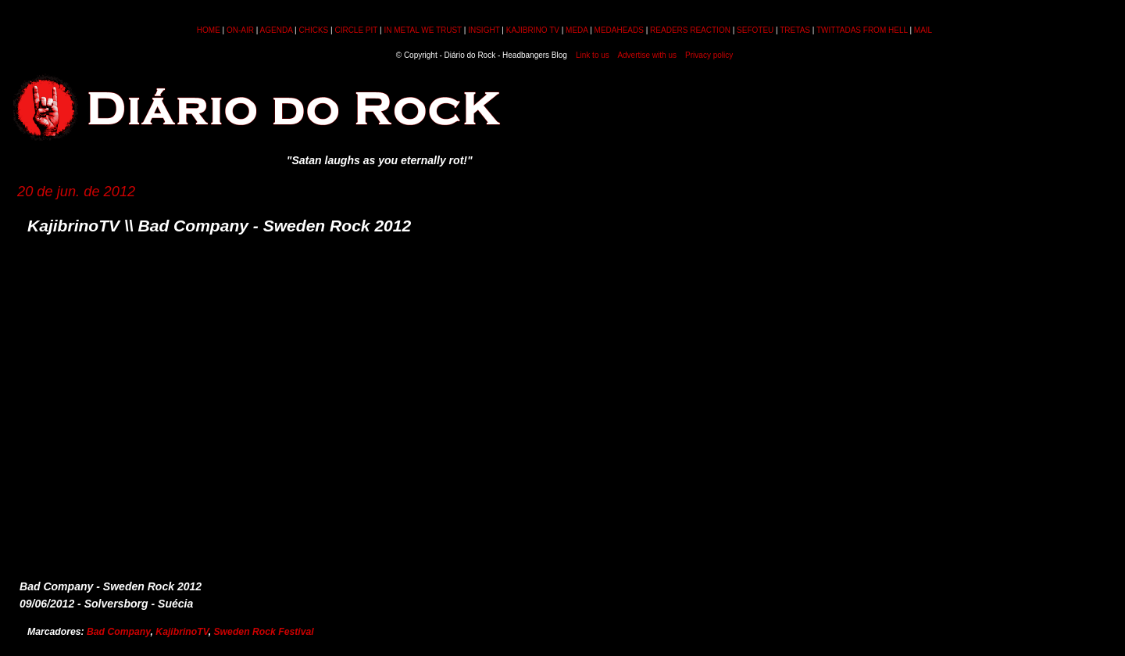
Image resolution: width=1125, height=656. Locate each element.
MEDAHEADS (619, 30)
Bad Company (119, 631)
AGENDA (276, 30)
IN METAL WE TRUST (423, 30)
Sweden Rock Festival (263, 631)
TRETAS (795, 30)
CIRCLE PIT (355, 30)
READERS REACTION (690, 30)
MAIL (923, 30)
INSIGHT (483, 30)
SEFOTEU (755, 30)
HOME (208, 30)
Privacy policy (709, 55)
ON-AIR (240, 30)
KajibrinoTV (181, 631)
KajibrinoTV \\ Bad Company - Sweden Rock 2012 (219, 226)
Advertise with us (647, 55)
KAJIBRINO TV (532, 30)
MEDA (577, 30)
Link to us (592, 55)
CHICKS (313, 30)
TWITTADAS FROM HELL (862, 30)
